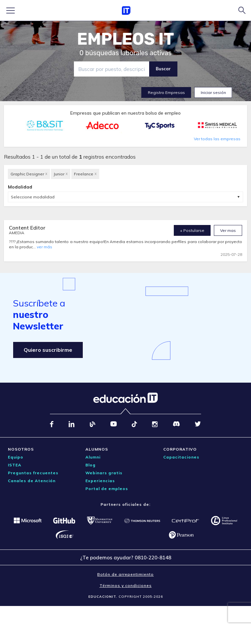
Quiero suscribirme (48, 350)
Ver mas (228, 230)
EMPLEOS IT (125, 39)
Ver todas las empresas (217, 138)
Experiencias (100, 480)
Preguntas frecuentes (33, 472)
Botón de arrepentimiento (125, 574)
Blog (90, 464)
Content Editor (27, 227)
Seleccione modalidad (33, 196)
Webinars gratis (104, 472)
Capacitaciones (181, 457)
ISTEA (14, 464)
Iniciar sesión (213, 92)
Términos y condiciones (126, 585)
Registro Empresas (166, 92)
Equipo (15, 457)
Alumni (93, 457)
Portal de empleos (106, 488)
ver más (44, 246)
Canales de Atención (32, 480)
